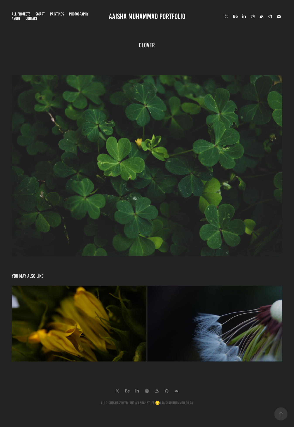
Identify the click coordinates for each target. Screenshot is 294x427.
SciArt (40, 14)
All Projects (21, 14)
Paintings (57, 14)
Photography (78, 14)
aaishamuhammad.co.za (177, 403)
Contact (31, 18)
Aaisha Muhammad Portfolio (147, 16)
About (16, 18)
